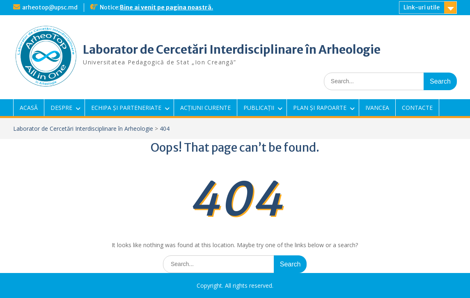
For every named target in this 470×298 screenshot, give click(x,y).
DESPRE (61, 107)
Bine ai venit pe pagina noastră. (166, 7)
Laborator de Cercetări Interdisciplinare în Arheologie (232, 49)
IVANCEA (377, 107)
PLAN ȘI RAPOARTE (319, 107)
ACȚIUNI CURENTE (205, 107)
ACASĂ (29, 107)
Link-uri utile (422, 7)
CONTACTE (417, 107)
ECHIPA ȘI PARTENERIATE (126, 107)
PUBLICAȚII (258, 107)
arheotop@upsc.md (50, 7)
